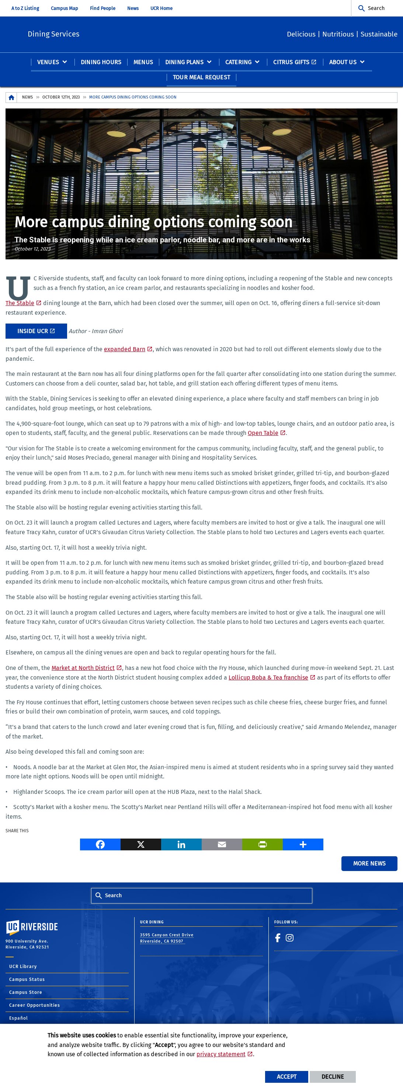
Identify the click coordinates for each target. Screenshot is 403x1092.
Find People (102, 8)
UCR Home (161, 8)
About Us (343, 62)
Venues (48, 62)
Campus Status (27, 979)
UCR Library (23, 967)
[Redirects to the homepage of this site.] (11, 98)
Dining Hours (101, 62)
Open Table (263, 433)
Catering (238, 62)
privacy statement (221, 1054)
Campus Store (25, 992)
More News (369, 863)
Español (18, 1018)
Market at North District (83, 668)
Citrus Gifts (291, 62)
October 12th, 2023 (61, 97)
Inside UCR (32, 331)
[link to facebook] (278, 938)
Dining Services (101, 33)
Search (376, 8)
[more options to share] (303, 844)
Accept (286, 1076)
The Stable (20, 303)
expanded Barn (124, 349)
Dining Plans (184, 62)
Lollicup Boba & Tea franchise (268, 677)
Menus (143, 62)
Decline (333, 1076)
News (133, 8)
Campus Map (64, 8)
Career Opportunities (34, 1005)
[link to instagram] (290, 938)
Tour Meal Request (201, 77)
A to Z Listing (25, 8)
